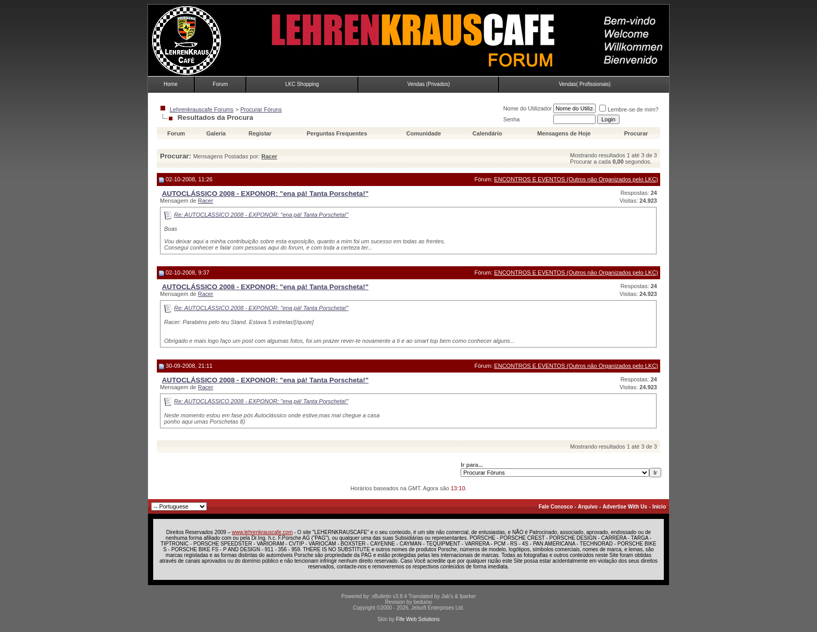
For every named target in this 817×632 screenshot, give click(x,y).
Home (171, 84)
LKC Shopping (302, 84)
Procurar (636, 133)
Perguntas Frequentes (336, 133)
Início (659, 507)
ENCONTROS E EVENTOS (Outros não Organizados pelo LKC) (576, 179)
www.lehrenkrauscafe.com (262, 532)
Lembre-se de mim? (629, 109)
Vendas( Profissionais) (585, 84)
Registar (260, 133)
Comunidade (424, 133)
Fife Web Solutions (418, 619)
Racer (205, 200)
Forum (220, 84)
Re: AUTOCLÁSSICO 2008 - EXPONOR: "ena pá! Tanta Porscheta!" (261, 215)
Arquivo (588, 507)
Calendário (487, 133)
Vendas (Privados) (428, 84)
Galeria (216, 133)
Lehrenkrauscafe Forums (201, 109)
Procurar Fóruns (260, 109)
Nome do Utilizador (527, 108)
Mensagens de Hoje (564, 133)
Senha (511, 119)
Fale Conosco (556, 507)
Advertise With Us (625, 507)
